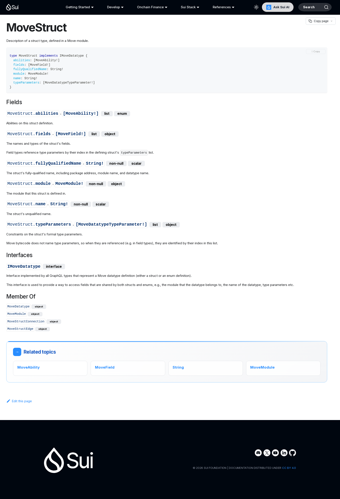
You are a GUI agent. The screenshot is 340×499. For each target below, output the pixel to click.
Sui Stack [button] (183, 7)
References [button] (215, 7)
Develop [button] (111, 7)
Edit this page (19, 401)
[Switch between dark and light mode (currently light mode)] (248, 7)
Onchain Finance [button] (146, 7)
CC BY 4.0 (289, 467)
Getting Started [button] (76, 7)
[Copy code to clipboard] (315, 51)
